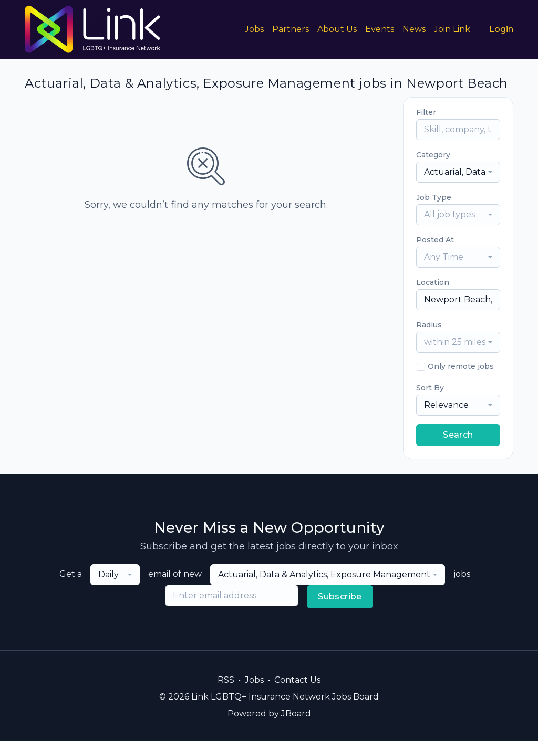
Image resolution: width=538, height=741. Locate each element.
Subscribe (340, 596)
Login (501, 29)
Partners (290, 29)
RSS (226, 680)
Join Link (452, 29)
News (414, 29)
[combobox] (458, 172)
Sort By (430, 388)
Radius (429, 325)
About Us (337, 29)
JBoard (296, 713)
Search (458, 435)
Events (379, 29)
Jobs (254, 29)
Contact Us (297, 680)
